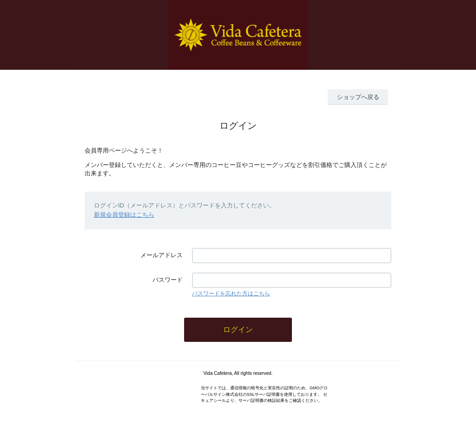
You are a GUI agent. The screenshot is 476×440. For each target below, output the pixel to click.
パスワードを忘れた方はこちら (231, 293)
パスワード (167, 279)
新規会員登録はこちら (124, 214)
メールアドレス (161, 255)
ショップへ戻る (358, 96)
